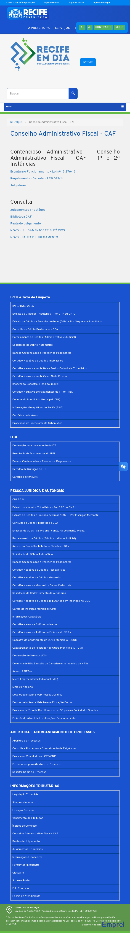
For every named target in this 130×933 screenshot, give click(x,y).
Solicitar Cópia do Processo (29, 772)
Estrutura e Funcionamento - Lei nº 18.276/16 (42, 171)
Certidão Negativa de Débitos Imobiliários (37, 360)
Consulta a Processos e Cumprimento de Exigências (44, 748)
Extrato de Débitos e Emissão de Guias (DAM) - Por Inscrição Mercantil (55, 515)
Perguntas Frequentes (26, 865)
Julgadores (18, 185)
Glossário (18, 872)
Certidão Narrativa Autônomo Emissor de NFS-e (42, 632)
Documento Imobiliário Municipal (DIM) (36, 399)
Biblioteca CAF (21, 216)
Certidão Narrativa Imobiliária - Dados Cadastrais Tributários (49, 368)
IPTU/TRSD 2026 (23, 306)
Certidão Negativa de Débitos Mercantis (36, 577)
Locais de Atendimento (26, 896)
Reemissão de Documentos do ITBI (33, 453)
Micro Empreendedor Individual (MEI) (35, 679)
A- (89, 27)
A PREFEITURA (39, 28)
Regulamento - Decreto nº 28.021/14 (37, 178)
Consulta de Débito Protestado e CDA (35, 329)
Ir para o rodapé (101, 2)
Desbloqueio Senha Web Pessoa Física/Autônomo (42, 702)
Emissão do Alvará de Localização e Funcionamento (44, 718)
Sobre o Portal (21, 880)
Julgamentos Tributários (28, 210)
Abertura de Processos (26, 740)
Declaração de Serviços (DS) (29, 655)
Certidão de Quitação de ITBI (29, 469)
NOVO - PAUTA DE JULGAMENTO (34, 237)
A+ (82, 27)
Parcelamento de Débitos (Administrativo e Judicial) (44, 337)
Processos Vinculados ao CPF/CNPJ (34, 756)
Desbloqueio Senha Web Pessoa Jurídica (37, 694)
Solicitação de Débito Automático (32, 345)
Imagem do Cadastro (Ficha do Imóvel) (35, 384)
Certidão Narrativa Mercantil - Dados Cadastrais (41, 585)
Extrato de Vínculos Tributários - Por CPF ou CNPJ (44, 314)
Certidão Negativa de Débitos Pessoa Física (38, 570)
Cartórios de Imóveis (25, 415)
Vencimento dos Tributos (27, 818)
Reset (119, 27)
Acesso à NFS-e (22, 671)
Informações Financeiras (27, 857)
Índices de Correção (24, 826)
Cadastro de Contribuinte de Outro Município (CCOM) (45, 640)
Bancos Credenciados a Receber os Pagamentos (42, 353)
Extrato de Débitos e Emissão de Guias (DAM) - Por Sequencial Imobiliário (57, 321)
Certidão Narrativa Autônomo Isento (34, 624)
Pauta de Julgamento (25, 223)
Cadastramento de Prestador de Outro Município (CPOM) (47, 648)
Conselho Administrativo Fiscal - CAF (35, 833)
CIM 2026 (18, 499)
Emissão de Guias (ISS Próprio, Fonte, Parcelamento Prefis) (48, 530)
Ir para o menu (52, 2)
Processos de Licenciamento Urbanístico (37, 423)
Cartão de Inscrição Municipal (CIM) (34, 609)
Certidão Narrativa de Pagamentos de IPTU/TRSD (42, 392)
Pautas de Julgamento (26, 841)
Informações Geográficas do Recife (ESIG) (37, 407)
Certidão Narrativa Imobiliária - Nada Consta (39, 376)
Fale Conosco (20, 888)
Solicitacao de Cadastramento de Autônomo (39, 593)
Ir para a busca (76, 2)
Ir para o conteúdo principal (20, 2)
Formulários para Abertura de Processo (36, 764)
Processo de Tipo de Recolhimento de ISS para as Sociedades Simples (55, 710)
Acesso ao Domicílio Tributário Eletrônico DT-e (40, 546)
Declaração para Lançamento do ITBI (34, 445)
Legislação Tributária (25, 794)
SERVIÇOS (62, 28)
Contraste (103, 27)
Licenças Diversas (23, 810)
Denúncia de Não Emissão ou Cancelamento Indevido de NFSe (50, 663)
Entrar (88, 62)
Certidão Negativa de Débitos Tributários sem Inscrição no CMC (51, 601)
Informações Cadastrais (26, 616)
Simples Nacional (22, 687)
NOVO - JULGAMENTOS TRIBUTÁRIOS (37, 230)
